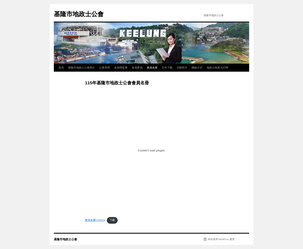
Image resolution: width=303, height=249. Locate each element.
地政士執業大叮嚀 (217, 67)
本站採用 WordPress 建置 (221, 239)
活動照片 (182, 67)
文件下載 (167, 67)
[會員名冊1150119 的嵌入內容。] (151, 150)
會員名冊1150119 (95, 220)
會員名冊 (152, 67)
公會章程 (104, 67)
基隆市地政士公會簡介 (81, 67)
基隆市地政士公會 (79, 14)
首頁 (61, 67)
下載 (112, 220)
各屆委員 (137, 67)
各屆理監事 (121, 67)
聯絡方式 (197, 67)
